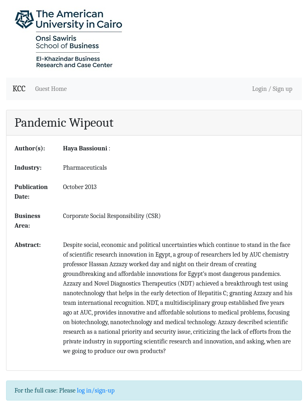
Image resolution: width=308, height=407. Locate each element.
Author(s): (29, 148)
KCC (18, 88)
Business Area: (27, 220)
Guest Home (50, 88)
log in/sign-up (95, 390)
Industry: (27, 167)
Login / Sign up (272, 88)
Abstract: (27, 245)
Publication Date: (31, 191)
